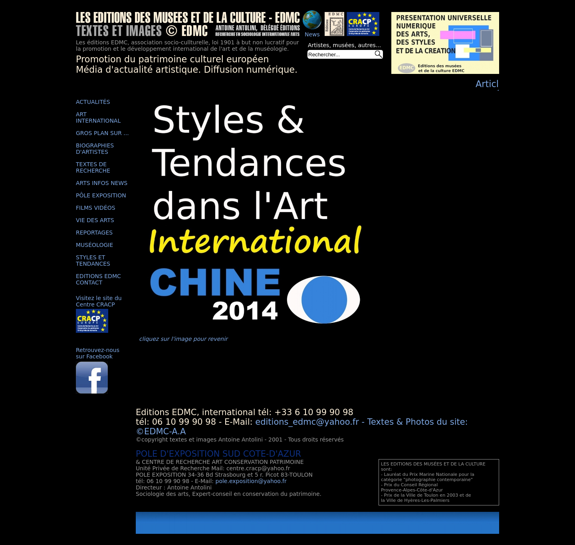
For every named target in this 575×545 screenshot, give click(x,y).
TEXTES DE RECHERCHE (93, 167)
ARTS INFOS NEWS (101, 183)
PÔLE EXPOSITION (101, 195)
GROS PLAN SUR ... (102, 133)
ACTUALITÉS (93, 102)
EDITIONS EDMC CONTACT (98, 279)
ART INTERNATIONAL (98, 117)
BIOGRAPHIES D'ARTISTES (95, 148)
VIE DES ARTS (95, 220)
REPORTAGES (94, 232)
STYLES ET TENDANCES (93, 260)
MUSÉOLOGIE (94, 245)
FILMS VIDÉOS (95, 208)
